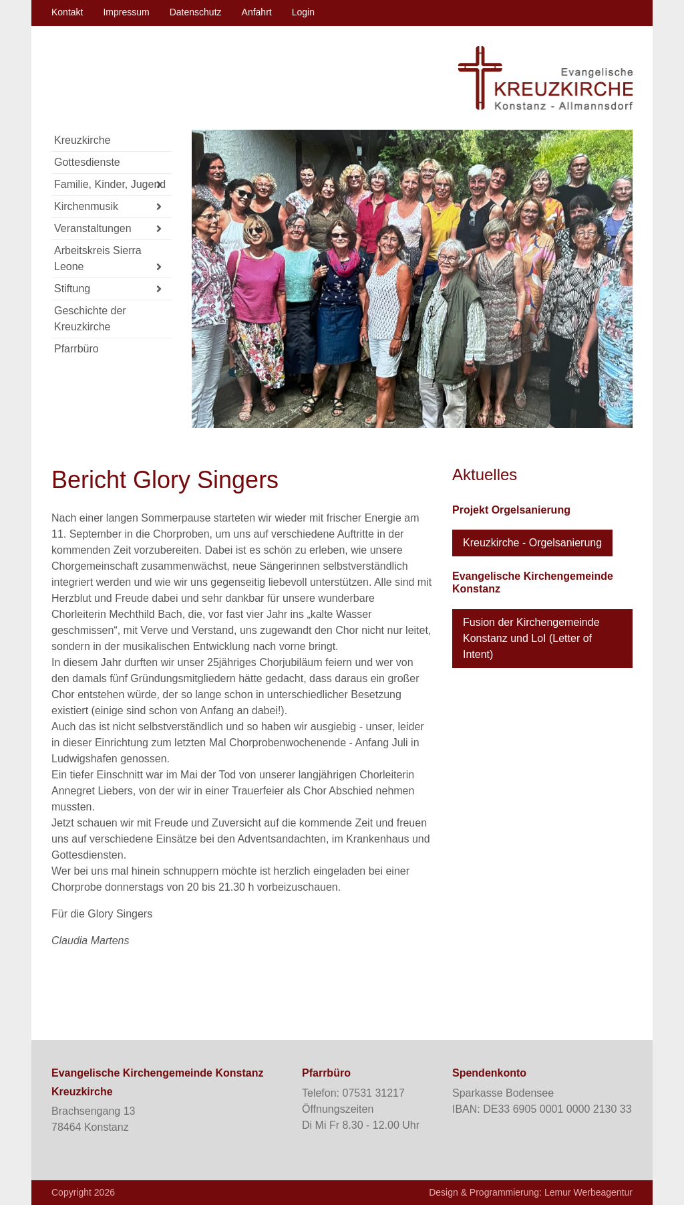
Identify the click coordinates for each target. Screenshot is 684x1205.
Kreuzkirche (82, 140)
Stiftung (108, 289)
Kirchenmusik (108, 207)
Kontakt (67, 12)
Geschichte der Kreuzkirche (90, 318)
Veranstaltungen (108, 229)
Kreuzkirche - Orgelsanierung (532, 542)
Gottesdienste (87, 162)
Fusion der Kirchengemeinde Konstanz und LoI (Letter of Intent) (531, 638)
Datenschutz (196, 12)
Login (303, 12)
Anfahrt (257, 12)
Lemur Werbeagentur (588, 1192)
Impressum (126, 12)
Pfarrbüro (76, 348)
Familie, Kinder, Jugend (110, 185)
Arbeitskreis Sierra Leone (108, 260)
